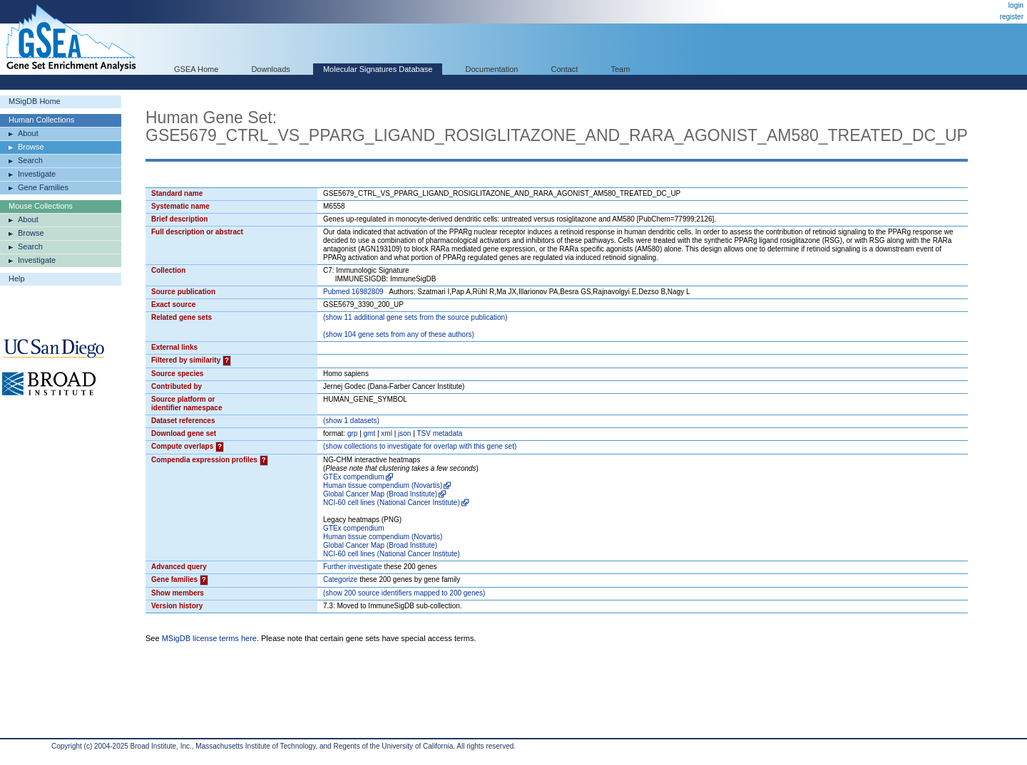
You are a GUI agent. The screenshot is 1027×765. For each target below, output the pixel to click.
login (1015, 5)
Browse (31, 146)
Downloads (270, 69)
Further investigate (352, 567)
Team (620, 69)
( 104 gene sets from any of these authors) (398, 334)
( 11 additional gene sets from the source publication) (415, 317)
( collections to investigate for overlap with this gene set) (419, 446)
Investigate (37, 174)
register (1011, 17)
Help (17, 278)
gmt (370, 433)
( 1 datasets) (351, 421)
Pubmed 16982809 (353, 292)
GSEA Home (196, 69)
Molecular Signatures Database (377, 69)
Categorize (340, 579)
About (28, 133)
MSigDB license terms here (209, 638)
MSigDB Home (35, 101)
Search (30, 160)
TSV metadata (439, 433)
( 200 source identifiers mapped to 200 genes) (404, 593)
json (404, 433)
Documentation (491, 69)
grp (352, 433)
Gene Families (43, 187)
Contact (564, 69)
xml (386, 433)
